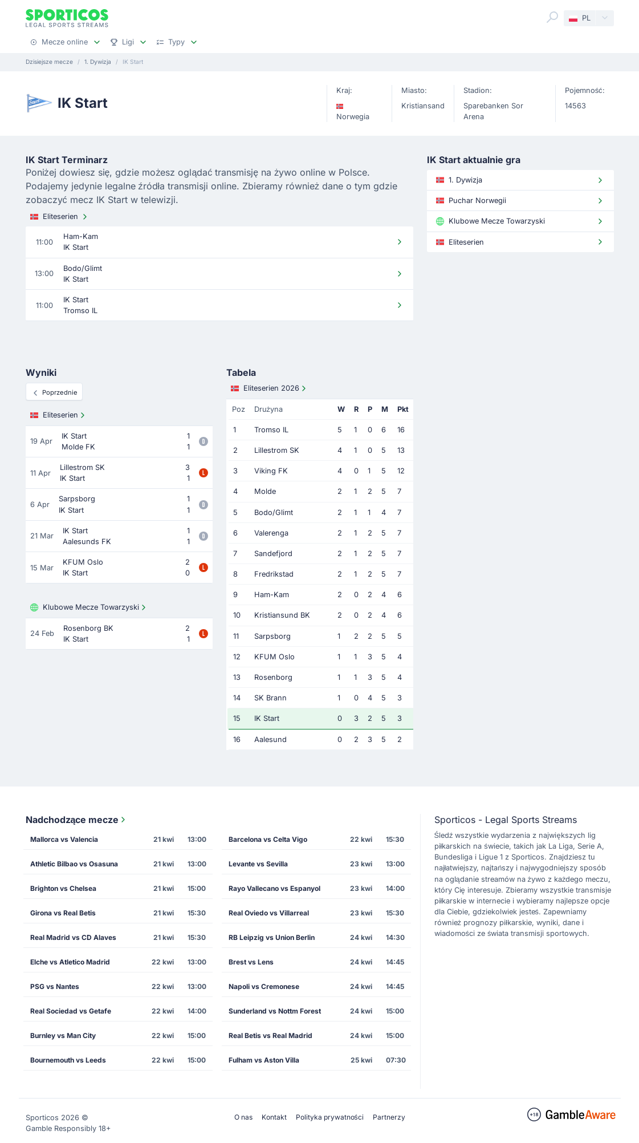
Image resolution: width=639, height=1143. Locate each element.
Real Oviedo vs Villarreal (269, 913)
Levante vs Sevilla (258, 864)
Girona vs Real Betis (63, 913)
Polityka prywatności (330, 1117)
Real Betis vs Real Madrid (270, 1035)
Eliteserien (59, 216)
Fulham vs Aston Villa (264, 1060)
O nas (243, 1117)
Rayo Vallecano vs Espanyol (274, 888)
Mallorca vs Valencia (64, 839)
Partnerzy (389, 1117)
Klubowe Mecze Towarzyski (89, 607)
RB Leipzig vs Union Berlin (272, 937)
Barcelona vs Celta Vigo (268, 839)
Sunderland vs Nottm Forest (275, 1011)
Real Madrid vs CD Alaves (73, 937)
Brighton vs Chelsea (63, 888)
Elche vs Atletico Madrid (70, 962)
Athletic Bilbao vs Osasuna (74, 864)
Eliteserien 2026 (269, 388)
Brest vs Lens (251, 962)
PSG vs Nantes (54, 986)
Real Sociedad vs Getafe (70, 1011)
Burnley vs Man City (63, 1035)
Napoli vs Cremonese (264, 986)
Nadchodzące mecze (77, 819)
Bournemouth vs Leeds (68, 1060)
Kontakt (274, 1117)
